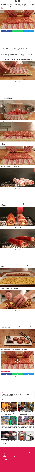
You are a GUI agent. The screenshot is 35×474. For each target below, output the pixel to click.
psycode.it (13, 456)
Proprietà (19, 459)
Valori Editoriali (21, 458)
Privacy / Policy (29, 452)
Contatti (12, 454)
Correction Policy (21, 456)
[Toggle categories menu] (1, 1)
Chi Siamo (13, 452)
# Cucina (7, 371)
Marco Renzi (6, 7)
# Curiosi (3, 371)
